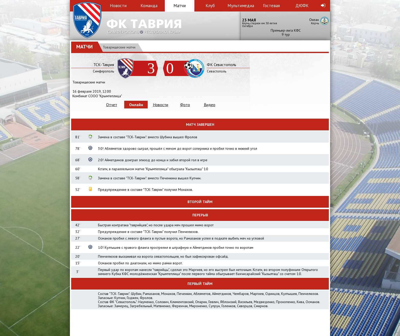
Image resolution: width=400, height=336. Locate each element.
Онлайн (136, 104)
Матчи (179, 5)
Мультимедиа (241, 5)
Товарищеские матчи (119, 47)
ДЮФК (302, 5)
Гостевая (271, 5)
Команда (149, 5)
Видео (209, 104)
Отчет (111, 104)
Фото (185, 104)
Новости (118, 5)
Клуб (210, 5)
